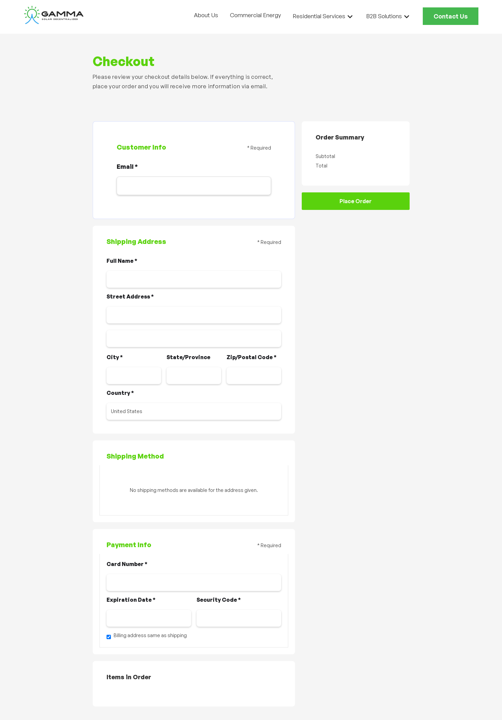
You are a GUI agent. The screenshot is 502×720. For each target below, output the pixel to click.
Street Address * (130, 296)
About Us (206, 15)
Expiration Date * (131, 599)
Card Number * (127, 564)
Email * (127, 166)
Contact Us (451, 16)
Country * (120, 392)
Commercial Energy (255, 15)
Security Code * (219, 599)
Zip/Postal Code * (251, 357)
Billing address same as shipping (150, 635)
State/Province (188, 357)
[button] (323, 16)
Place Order (355, 201)
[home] (54, 15)
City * (115, 357)
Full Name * (122, 260)
